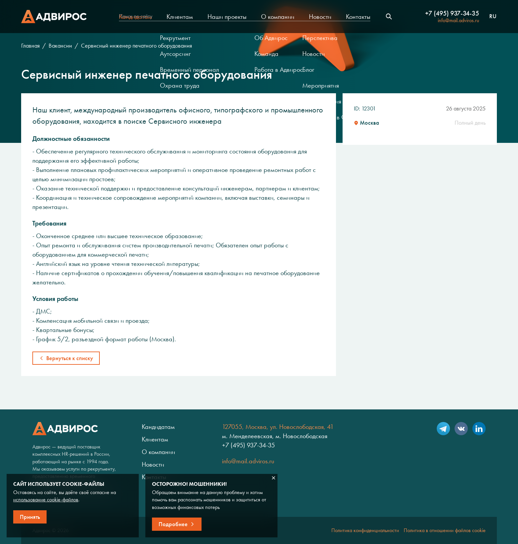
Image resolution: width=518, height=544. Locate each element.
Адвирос (54, 16)
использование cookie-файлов (45, 499)
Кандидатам (135, 17)
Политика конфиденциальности (365, 530)
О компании (277, 17)
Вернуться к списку (69, 358)
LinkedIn (479, 428)
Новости (320, 17)
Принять (30, 517)
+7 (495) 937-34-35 (452, 13)
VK (461, 428)
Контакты (358, 17)
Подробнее (173, 524)
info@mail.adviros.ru (458, 20)
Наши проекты (226, 17)
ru (493, 16)
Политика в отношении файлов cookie (445, 530)
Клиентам (179, 17)
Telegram (443, 428)
